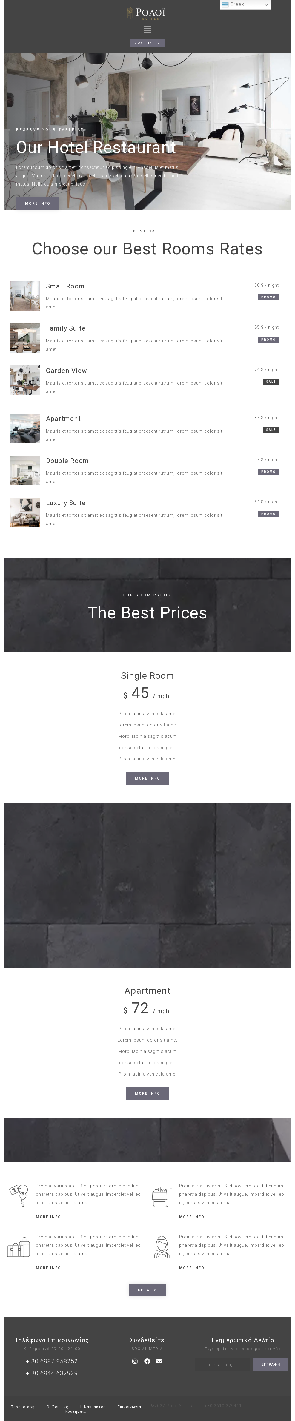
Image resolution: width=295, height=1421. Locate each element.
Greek (233, 4)
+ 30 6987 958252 (52, 1361)
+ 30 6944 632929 (52, 1373)
